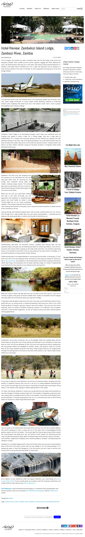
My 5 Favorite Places (73, 165)
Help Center (55, 8)
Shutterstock (54, 490)
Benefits (29, 8)
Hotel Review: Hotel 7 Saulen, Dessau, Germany (72, 249)
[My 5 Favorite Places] (72, 156)
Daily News (79, 529)
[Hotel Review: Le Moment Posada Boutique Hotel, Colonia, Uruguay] (72, 205)
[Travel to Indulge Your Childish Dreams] (72, 179)
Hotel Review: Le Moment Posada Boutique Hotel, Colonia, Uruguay (73, 218)
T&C (70, 113)
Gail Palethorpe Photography (35, 490)
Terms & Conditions (42, 529)
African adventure (29, 482)
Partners (56, 529)
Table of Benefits (66, 113)
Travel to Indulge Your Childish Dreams (72, 190)
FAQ (74, 529)
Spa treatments (10, 260)
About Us (38, 8)
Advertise (68, 529)
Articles (22, 8)
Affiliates (46, 8)
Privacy (51, 529)
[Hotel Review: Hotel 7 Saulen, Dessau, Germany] (72, 236)
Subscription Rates (30, 529)
